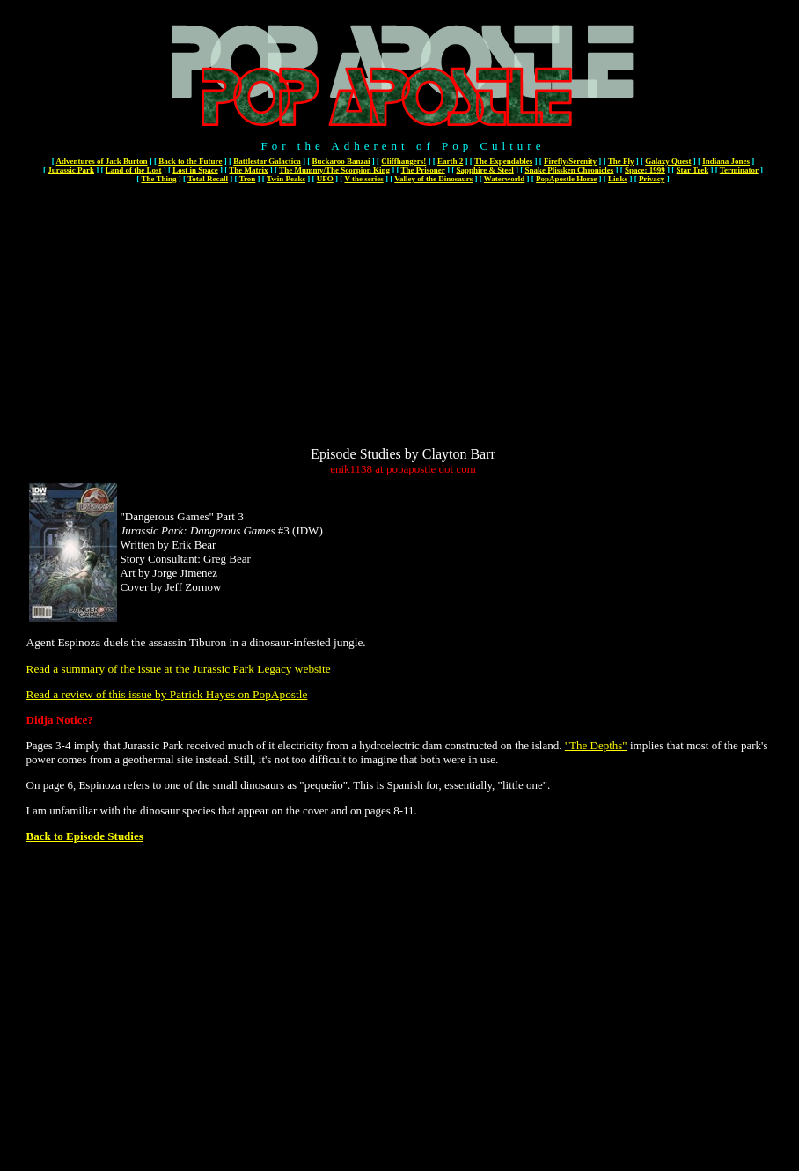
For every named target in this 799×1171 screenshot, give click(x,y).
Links (617, 178)
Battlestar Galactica (267, 161)
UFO (325, 178)
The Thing (158, 178)
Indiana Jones (726, 161)
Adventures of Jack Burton (101, 161)
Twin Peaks (286, 178)
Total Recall (207, 178)
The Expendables (503, 161)
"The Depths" (596, 745)
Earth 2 (450, 161)
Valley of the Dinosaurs (433, 178)
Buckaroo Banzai (341, 161)
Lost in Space (195, 170)
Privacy (652, 178)
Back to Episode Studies (84, 836)
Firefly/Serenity (570, 161)
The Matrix (248, 170)
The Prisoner (423, 170)
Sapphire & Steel (484, 170)
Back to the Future (190, 161)
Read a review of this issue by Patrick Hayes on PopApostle (167, 694)
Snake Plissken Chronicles (568, 170)
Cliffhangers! (403, 161)
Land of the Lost (134, 170)
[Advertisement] (403, 323)
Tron (247, 178)
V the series (363, 178)
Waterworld (504, 178)
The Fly (621, 161)
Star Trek (693, 170)
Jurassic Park (71, 170)
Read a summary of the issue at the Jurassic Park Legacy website (178, 668)
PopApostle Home (566, 178)
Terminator (739, 170)
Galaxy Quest (668, 161)
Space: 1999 (645, 170)
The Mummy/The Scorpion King (334, 170)
